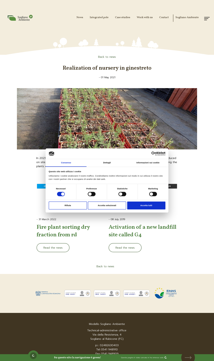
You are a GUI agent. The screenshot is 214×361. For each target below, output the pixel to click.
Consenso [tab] (66, 162)
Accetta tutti (146, 205)
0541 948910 (109, 349)
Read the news (53, 248)
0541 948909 (109, 354)
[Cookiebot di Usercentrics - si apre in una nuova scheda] (153, 154)
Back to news (107, 57)
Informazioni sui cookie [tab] (148, 162)
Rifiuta (68, 205)
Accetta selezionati (107, 205)
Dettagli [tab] (107, 162)
